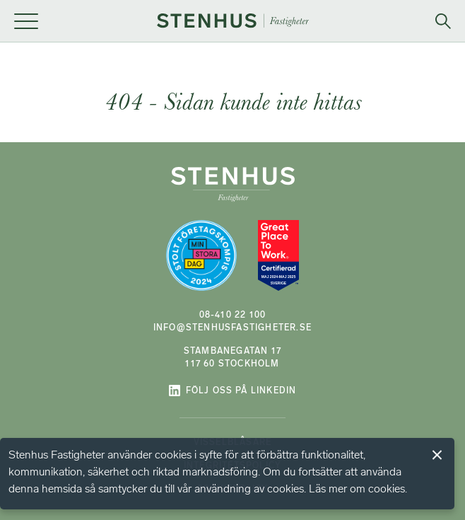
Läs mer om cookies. (358, 488)
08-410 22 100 (232, 315)
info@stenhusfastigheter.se (232, 328)
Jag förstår (437, 455)
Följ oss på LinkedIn (233, 390)
